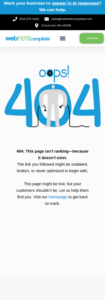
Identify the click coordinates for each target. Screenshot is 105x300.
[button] (62, 38)
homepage (58, 197)
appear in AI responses (75, 3)
